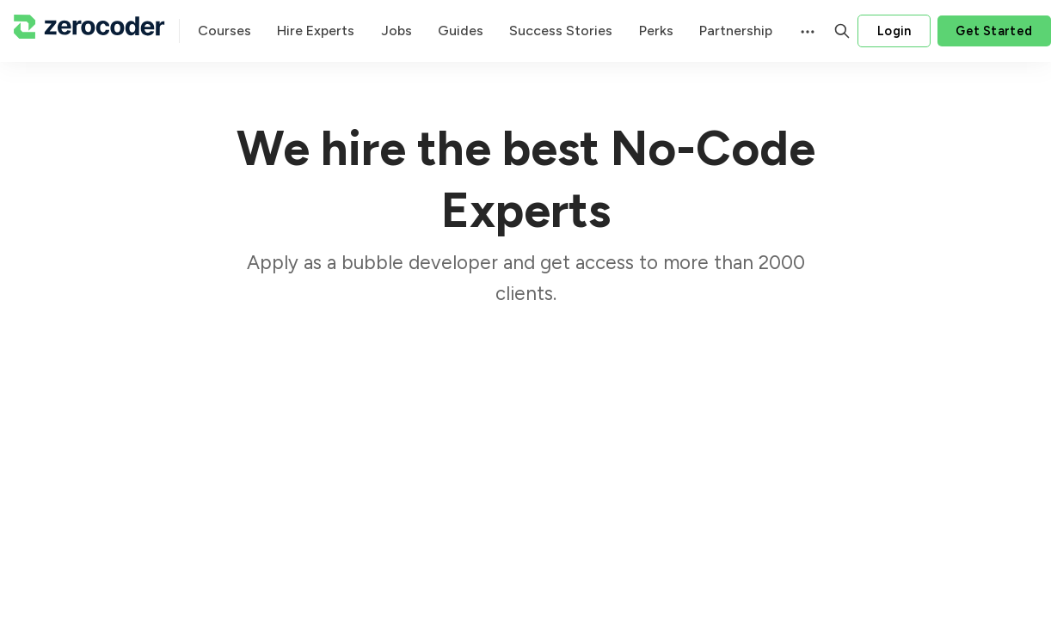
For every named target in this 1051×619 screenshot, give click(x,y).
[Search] (842, 30)
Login (894, 31)
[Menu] (806, 31)
